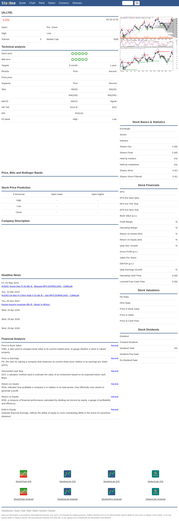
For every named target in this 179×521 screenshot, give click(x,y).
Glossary (77, 3)
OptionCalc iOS (155, 481)
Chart (32, 3)
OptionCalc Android (155, 499)
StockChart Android (23, 499)
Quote (22, 3)
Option (51, 3)
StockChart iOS (23, 481)
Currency (64, 3)
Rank (42, 3)
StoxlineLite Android (67, 499)
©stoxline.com (7, 510)
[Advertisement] (60, 146)
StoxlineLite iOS (67, 481)
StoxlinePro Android (112, 499)
